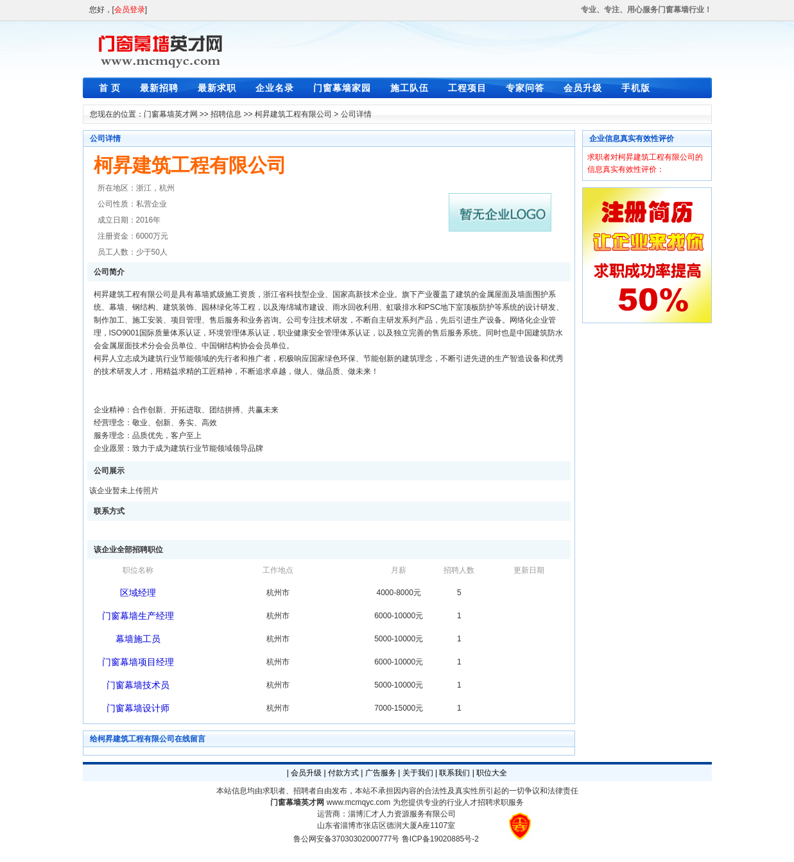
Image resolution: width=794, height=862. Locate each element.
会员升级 (583, 88)
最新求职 (217, 88)
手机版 (635, 88)
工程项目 (467, 88)
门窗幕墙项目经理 (138, 662)
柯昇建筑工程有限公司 (293, 114)
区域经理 (138, 592)
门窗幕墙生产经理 (138, 616)
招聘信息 (226, 114)
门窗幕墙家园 (342, 88)
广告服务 (380, 772)
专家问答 (525, 88)
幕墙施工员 (138, 639)
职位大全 (491, 772)
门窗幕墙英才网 (171, 114)
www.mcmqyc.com (358, 802)
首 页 (110, 88)
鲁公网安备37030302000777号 (346, 838)
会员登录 (129, 9)
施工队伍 (409, 88)
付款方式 (343, 772)
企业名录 (274, 88)
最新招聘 (159, 88)
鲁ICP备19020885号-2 (440, 838)
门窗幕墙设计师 (138, 708)
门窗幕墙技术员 (138, 685)
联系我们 (454, 772)
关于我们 (417, 772)
